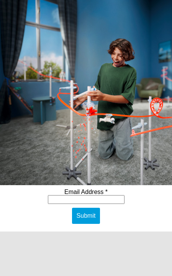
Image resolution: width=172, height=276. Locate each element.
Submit (86, 215)
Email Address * (86, 192)
